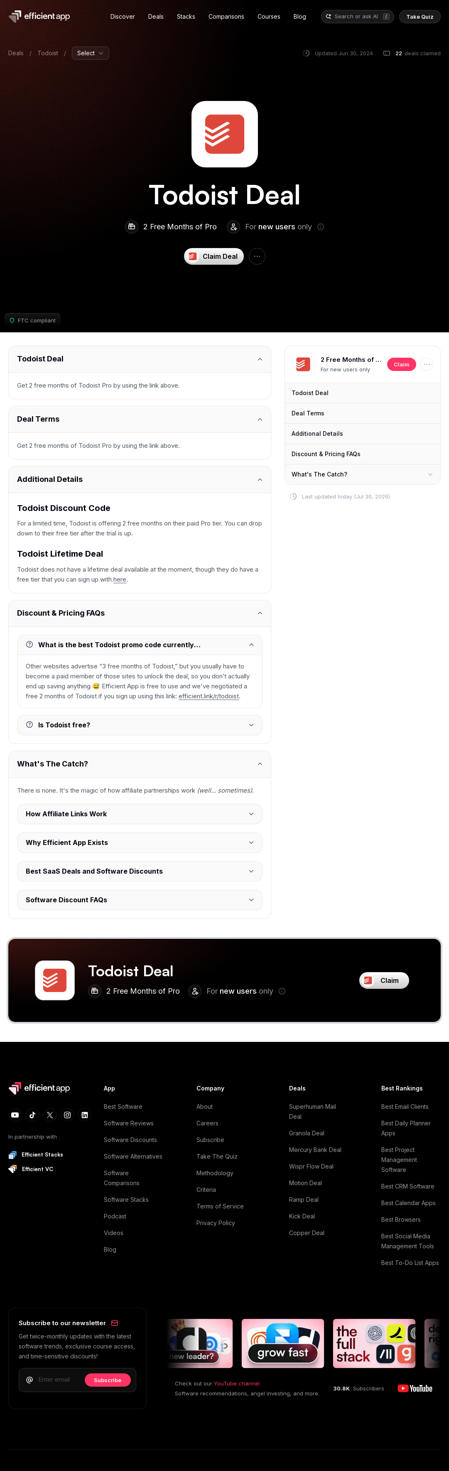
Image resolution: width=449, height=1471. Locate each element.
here (119, 579)
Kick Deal (302, 1216)
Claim (402, 364)
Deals (16, 52)
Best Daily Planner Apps (406, 1128)
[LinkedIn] (84, 1115)
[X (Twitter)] (49, 1115)
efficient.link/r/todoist (209, 696)
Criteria (206, 1189)
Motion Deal (305, 1182)
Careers (207, 1123)
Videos (113, 1232)
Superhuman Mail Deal (312, 1111)
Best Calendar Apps (408, 1202)
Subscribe (210, 1139)
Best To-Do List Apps (410, 1262)
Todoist (47, 52)
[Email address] (59, 1379)
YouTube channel (237, 1383)
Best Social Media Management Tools (407, 1241)
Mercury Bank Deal (315, 1149)
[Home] (39, 16)
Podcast (115, 1216)
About (204, 1106)
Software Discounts (130, 1139)
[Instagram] (67, 1115)
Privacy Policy (215, 1222)
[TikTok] (32, 1115)
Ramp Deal (304, 1199)
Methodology (214, 1172)
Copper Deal (306, 1232)
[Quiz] (420, 16)
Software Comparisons (122, 1177)
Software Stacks (126, 1199)
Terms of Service (220, 1206)
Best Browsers (401, 1219)
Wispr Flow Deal (311, 1166)
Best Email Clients (405, 1106)
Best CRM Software (407, 1186)
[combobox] (357, 16)
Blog (110, 1249)
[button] (303, 364)
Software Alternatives (133, 1156)
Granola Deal (306, 1133)
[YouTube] (15, 1115)
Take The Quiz (217, 1156)
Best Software (123, 1106)
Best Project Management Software (399, 1159)
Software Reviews (129, 1123)
